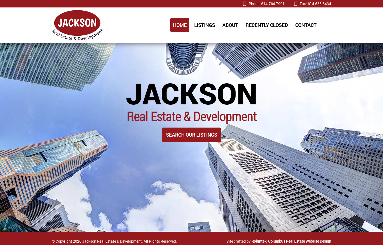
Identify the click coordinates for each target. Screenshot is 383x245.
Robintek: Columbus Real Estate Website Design (291, 241)
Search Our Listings (191, 135)
